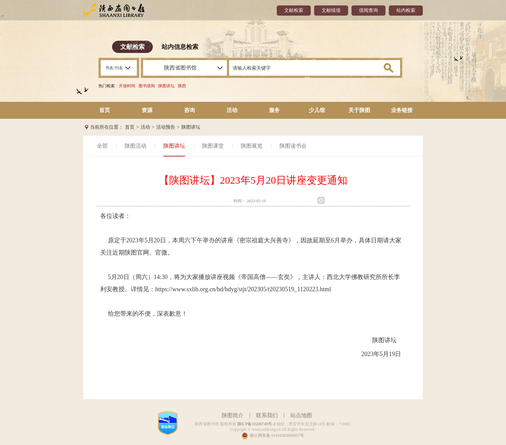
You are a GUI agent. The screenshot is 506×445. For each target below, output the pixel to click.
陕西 (182, 86)
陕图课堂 (213, 146)
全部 (102, 146)
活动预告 (165, 127)
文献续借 (331, 10)
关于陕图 (359, 110)
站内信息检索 (180, 46)
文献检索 (293, 10)
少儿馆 (317, 110)
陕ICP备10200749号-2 (256, 424)
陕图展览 (252, 146)
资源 (147, 110)
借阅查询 (368, 10)
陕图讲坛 (166, 86)
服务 (274, 110)
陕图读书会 (293, 146)
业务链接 (402, 110)
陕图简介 (232, 415)
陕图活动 (135, 146)
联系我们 (267, 415)
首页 (104, 110)
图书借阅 (147, 86)
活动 (232, 110)
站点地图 (301, 415)
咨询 (189, 110)
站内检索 (405, 10)
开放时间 (127, 86)
